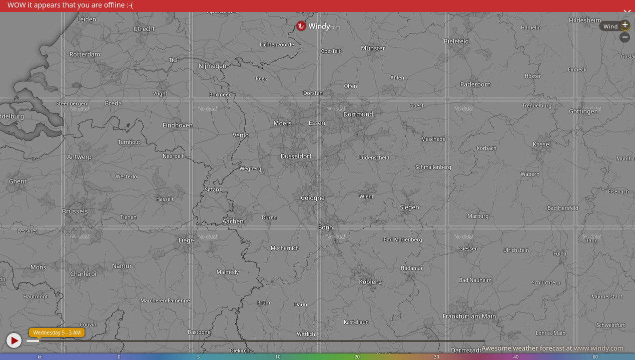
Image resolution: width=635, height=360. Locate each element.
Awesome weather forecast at (552, 348)
